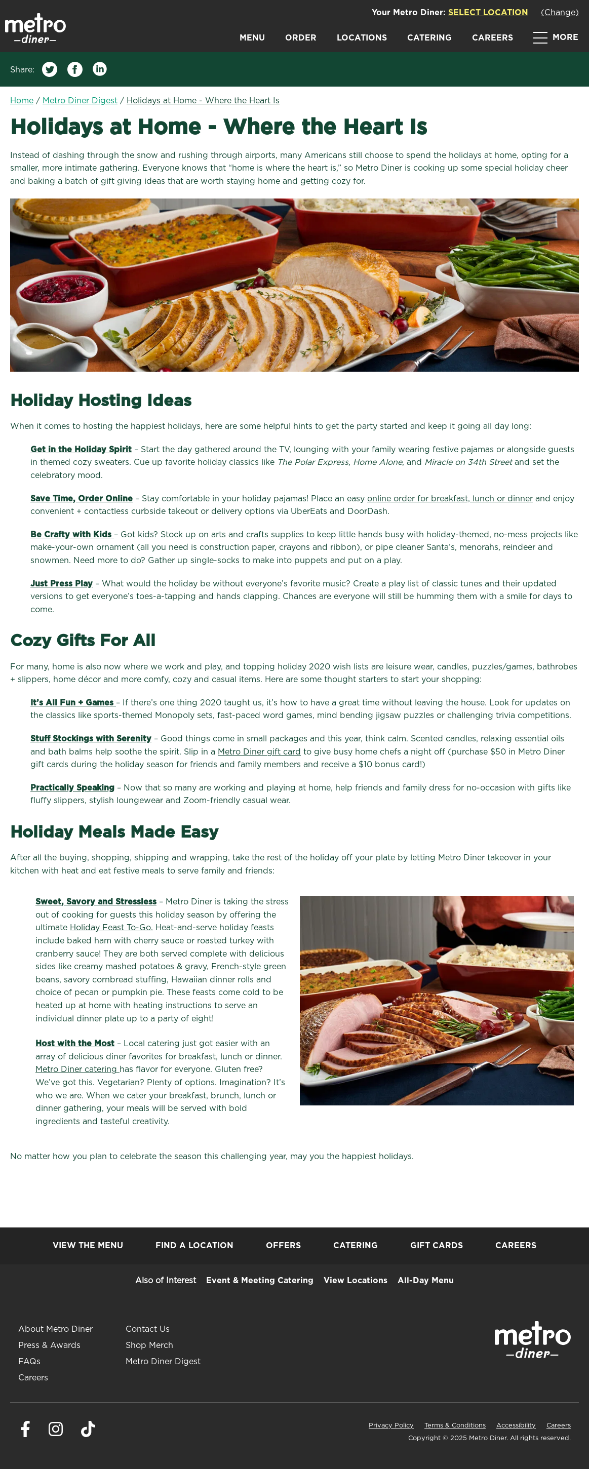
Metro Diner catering (76, 1069)
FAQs (29, 1362)
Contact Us (148, 1329)
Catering (429, 38)
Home (21, 101)
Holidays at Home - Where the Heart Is (203, 101)
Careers (492, 38)
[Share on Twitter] (49, 72)
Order (301, 38)
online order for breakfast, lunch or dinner (450, 499)
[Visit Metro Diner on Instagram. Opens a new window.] (56, 1435)
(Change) (560, 13)
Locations (362, 38)
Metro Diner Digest (80, 101)
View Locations (355, 1281)
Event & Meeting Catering (259, 1281)
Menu (252, 38)
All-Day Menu (426, 1281)
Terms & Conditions (455, 1425)
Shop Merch (149, 1345)
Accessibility (516, 1425)
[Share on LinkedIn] (100, 72)
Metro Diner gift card (259, 752)
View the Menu (88, 1246)
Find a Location (194, 1246)
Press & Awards (49, 1345)
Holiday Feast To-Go (110, 928)
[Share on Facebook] (75, 72)
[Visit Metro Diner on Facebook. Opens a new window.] (25, 1435)
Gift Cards (436, 1246)
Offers (283, 1246)
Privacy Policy (391, 1425)
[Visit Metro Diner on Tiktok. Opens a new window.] (88, 1435)
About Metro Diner (55, 1329)
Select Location (488, 13)
